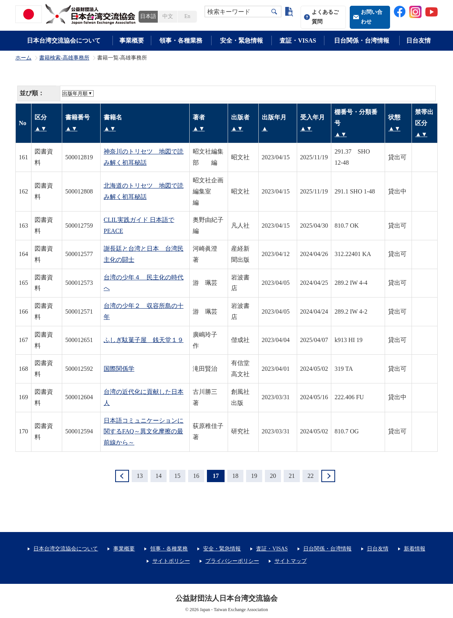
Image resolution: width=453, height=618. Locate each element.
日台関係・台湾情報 (361, 40)
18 (235, 476)
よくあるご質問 (325, 17)
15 (177, 476)
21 (292, 476)
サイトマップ (290, 561)
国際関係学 (119, 368)
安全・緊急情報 (241, 40)
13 (140, 476)
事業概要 (131, 40)
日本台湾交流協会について (64, 40)
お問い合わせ (371, 17)
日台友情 (418, 40)
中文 (167, 16)
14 (158, 476)
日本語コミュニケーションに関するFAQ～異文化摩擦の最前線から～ (144, 431)
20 (273, 476)
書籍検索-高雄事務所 (64, 58)
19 (254, 476)
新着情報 (414, 549)
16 (196, 476)
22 (311, 476)
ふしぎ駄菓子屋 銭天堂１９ (144, 340)
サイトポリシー (171, 561)
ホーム (23, 58)
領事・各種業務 (180, 40)
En (187, 16)
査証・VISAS (297, 40)
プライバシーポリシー (232, 561)
